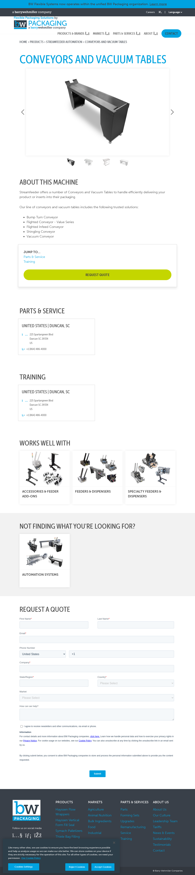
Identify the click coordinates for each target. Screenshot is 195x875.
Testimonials (162, 845)
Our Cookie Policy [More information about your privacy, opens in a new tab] (31, 858)
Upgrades (127, 821)
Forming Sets (129, 815)
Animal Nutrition (100, 815)
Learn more (158, 4)
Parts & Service (34, 257)
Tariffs (157, 827)
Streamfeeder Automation (64, 42)
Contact (159, 850)
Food (91, 827)
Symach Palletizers (69, 831)
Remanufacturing (132, 827)
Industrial (94, 833)
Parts (124, 809)
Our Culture (161, 815)
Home (23, 42)
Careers (150, 12)
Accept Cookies (103, 867)
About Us (159, 809)
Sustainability (162, 839)
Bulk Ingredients (99, 821)
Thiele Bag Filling (68, 837)
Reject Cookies (77, 867)
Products (36, 42)
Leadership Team (165, 821)
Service (125, 833)
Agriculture (96, 809)
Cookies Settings (24, 866)
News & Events (164, 833)
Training (29, 262)
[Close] (114, 843)
